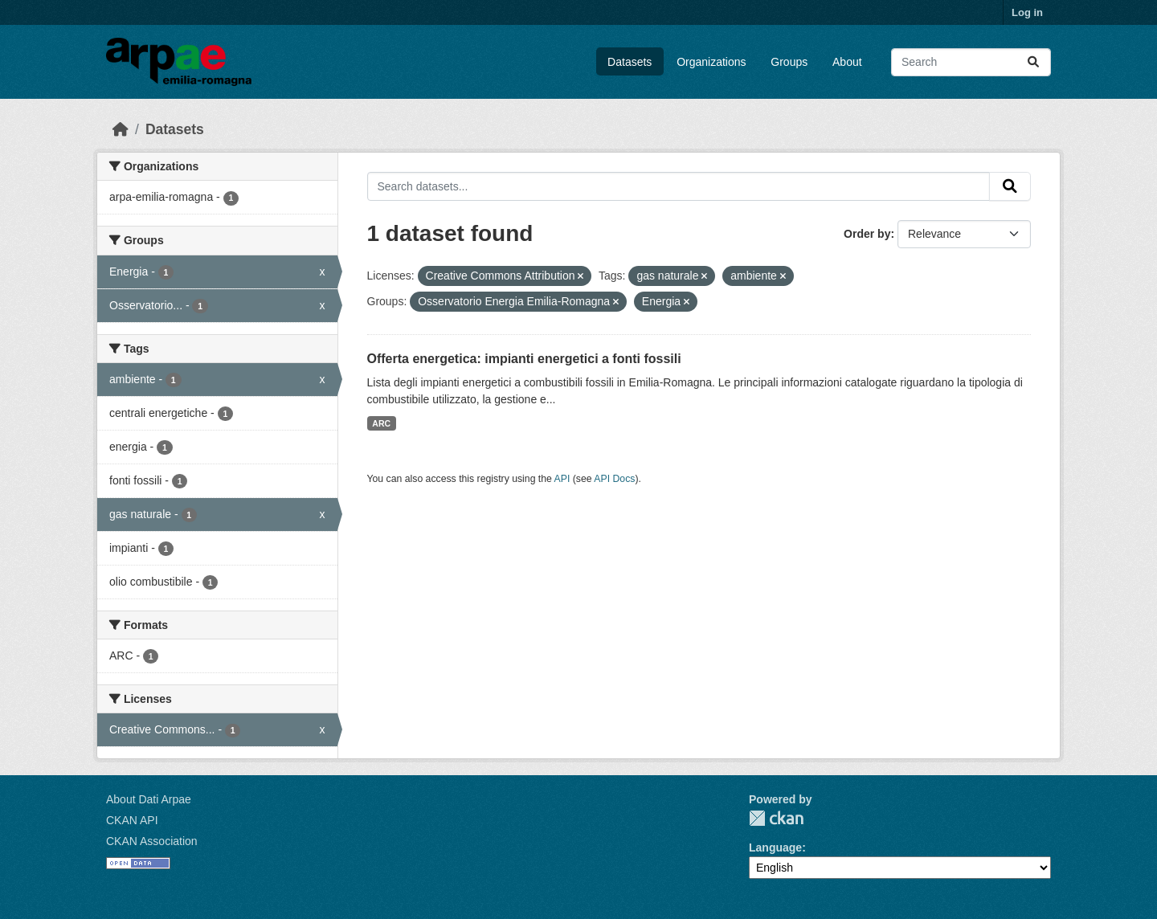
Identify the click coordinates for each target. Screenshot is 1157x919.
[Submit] (1033, 62)
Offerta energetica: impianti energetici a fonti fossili (524, 359)
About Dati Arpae (148, 799)
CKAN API (132, 820)
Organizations (711, 61)
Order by (867, 233)
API (562, 478)
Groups (789, 61)
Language (775, 847)
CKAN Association (152, 841)
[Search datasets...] (971, 62)
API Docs (614, 478)
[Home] (120, 129)
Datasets (629, 61)
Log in (1027, 12)
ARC (381, 423)
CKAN (776, 818)
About (847, 61)
